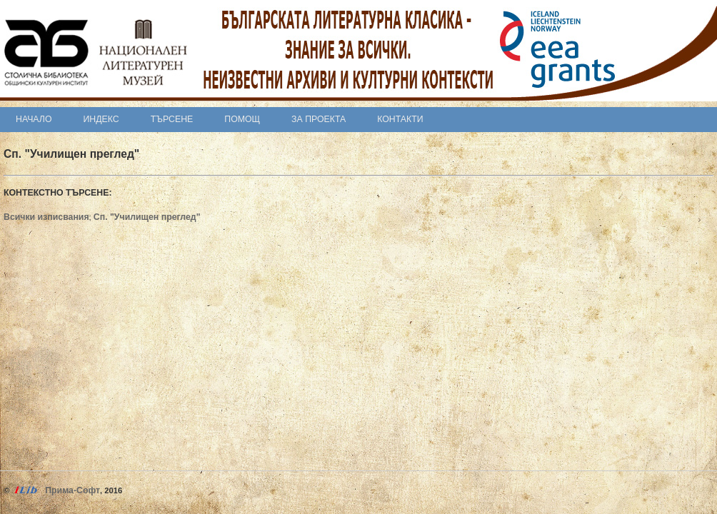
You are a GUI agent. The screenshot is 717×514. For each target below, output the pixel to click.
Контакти (400, 119)
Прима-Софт (72, 490)
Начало (34, 119)
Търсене (172, 119)
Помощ (242, 119)
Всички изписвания (46, 217)
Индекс (101, 119)
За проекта (318, 119)
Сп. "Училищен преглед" (147, 217)
